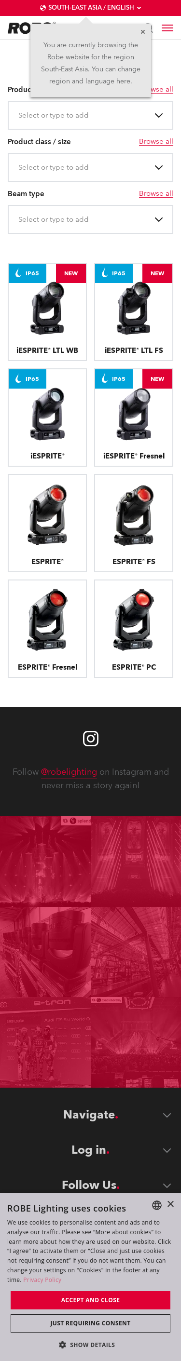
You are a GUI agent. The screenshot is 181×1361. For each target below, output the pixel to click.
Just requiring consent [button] (90, 1323)
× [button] (170, 1204)
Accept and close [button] (90, 1300)
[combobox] (19, 115)
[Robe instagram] (90, 738)
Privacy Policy (42, 1280)
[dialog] (90, 1277)
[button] (90, 1344)
